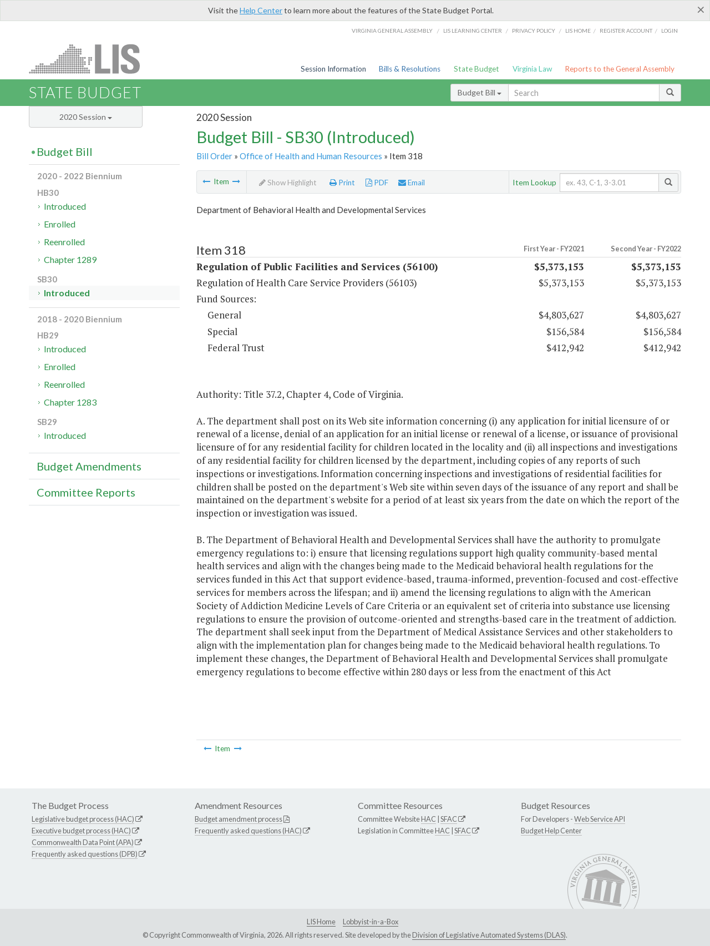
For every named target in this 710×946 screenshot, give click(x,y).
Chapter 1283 (70, 402)
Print (342, 182)
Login (669, 30)
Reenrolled (64, 241)
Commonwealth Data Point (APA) (83, 842)
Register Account (626, 30)
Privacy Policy (533, 30)
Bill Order (214, 156)
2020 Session (85, 117)
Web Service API (599, 819)
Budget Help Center (551, 830)
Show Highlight (288, 182)
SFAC (448, 819)
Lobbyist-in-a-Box (370, 921)
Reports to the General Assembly (619, 68)
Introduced (65, 206)
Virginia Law (532, 68)
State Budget (476, 68)
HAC (428, 819)
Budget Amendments (89, 466)
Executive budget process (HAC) (81, 830)
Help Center (261, 10)
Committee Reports (86, 492)
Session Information (333, 68)
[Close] (701, 9)
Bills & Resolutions (409, 68)
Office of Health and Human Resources (311, 156)
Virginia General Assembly (392, 30)
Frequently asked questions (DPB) (85, 853)
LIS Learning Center (472, 30)
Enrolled (59, 224)
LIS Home (321, 921)
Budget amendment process (238, 819)
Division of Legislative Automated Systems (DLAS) (489, 934)
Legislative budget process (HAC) (83, 819)
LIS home (578, 30)
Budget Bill (479, 92)
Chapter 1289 (70, 259)
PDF (377, 182)
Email (411, 182)
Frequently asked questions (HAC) (248, 830)
